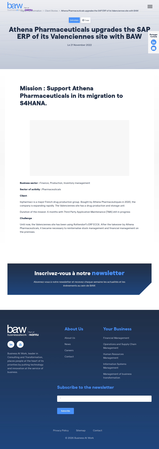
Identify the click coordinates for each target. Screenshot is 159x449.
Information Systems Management (114, 365)
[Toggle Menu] (150, 6)
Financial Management (116, 337)
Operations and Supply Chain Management (119, 345)
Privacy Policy (61, 430)
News (68, 344)
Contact (69, 356)
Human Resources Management (113, 355)
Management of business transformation (117, 375)
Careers (69, 350)
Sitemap (81, 430)
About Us (70, 337)
